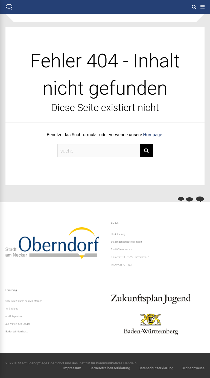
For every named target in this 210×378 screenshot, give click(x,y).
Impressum (72, 368)
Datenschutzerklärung (155, 368)
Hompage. (153, 134)
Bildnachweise (193, 368)
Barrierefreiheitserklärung (109, 368)
